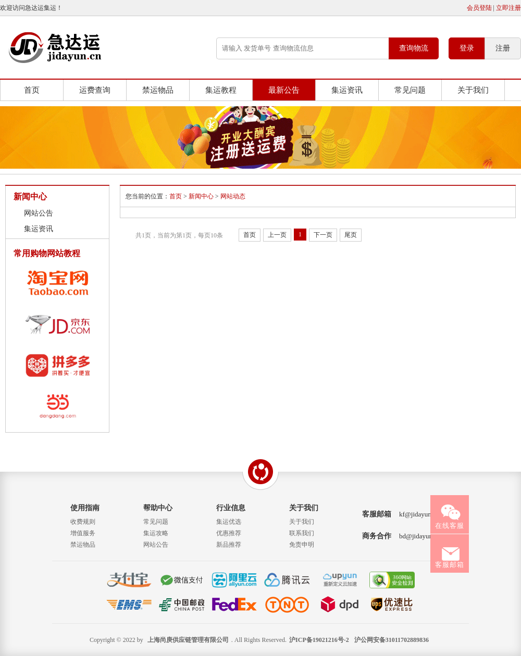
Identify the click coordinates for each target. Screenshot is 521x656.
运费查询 (94, 90)
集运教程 (221, 90)
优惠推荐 (228, 533)
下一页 (323, 234)
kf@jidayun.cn (419, 514)
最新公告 (284, 90)
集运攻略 (155, 533)
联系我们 (301, 533)
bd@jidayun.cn (420, 536)
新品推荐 (228, 544)
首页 (32, 90)
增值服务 (82, 533)
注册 (502, 48)
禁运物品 (157, 90)
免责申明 (301, 544)
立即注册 (508, 7)
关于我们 (473, 90)
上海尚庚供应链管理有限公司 (188, 640)
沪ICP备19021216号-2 (319, 640)
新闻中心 (201, 196)
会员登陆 (479, 7)
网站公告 (38, 213)
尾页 (350, 234)
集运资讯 (347, 90)
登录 (467, 48)
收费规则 (82, 521)
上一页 (277, 234)
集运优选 (228, 521)
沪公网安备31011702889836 (391, 640)
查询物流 (413, 48)
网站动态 (232, 196)
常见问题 (410, 90)
